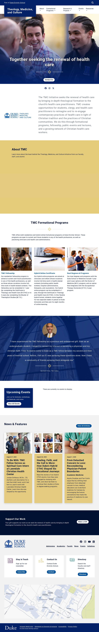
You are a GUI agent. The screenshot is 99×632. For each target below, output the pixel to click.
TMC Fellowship (8, 273)
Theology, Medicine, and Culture (20, 11)
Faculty (69, 546)
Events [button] (81, 9)
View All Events (14, 404)
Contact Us (49, 80)
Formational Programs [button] (50, 9)
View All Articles (84, 426)
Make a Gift (82, 522)
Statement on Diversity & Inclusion (46, 626)
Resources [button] (90, 9)
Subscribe (22, 572)
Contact (52, 572)
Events (82, 546)
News (76, 546)
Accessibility (62, 626)
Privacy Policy (72, 626)
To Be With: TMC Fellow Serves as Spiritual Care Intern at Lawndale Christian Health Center (18, 467)
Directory (83, 574)
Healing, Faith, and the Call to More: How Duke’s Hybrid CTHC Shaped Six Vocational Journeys (48, 466)
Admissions (50, 546)
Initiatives (91, 546)
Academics (61, 546)
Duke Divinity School (17, 3)
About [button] (42, 9)
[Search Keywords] (92, 2)
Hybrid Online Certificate (44, 273)
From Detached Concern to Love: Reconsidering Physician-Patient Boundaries (76, 466)
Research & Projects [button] (67, 9)
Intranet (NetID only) (26, 626)
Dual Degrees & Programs (78, 273)
